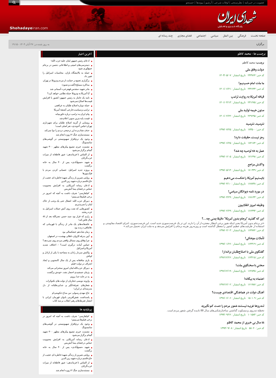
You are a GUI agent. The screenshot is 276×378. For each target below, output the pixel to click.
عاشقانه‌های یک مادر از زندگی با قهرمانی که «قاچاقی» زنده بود (67, 226)
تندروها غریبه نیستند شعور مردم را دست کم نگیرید (232, 306)
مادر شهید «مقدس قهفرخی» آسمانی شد (69, 89)
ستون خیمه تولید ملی (251, 110)
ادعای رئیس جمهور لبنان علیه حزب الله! (70, 61)
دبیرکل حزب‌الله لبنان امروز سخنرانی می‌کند (68, 268)
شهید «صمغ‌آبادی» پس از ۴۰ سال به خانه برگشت (67, 164)
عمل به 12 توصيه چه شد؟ (249, 151)
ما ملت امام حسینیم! (251, 83)
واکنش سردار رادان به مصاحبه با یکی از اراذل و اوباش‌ (67, 254)
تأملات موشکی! (254, 238)
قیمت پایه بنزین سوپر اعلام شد (74, 118)
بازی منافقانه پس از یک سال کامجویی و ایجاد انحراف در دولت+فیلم (67, 262)
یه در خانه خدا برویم (79, 276)
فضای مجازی (184, 36)
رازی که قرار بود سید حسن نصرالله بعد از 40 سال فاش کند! (67, 218)
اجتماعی (201, 36)
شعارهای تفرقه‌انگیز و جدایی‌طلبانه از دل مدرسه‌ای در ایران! (67, 287)
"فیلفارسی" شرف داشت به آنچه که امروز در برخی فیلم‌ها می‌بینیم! (67, 195)
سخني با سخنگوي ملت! (250, 265)
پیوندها (199, 2)
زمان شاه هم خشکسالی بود (75, 232)
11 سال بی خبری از (245, 322)
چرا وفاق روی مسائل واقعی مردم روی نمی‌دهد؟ (66, 240)
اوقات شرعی (221, 2)
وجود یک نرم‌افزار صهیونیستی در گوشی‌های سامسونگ (67, 141)
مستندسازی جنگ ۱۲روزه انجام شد (72, 135)
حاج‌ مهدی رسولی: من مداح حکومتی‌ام (70, 293)
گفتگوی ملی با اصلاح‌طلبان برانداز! (243, 252)
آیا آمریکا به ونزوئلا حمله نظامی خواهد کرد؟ (68, 93)
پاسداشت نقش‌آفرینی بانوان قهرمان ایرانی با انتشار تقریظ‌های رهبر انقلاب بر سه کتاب (67, 299)
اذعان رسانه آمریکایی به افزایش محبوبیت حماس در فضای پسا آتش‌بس (67, 187)
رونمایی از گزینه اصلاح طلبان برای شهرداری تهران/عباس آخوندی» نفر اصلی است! (67, 124)
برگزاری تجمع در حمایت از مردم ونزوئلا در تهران (66, 80)
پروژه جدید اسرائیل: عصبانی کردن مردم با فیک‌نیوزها (67, 172)
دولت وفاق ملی (254, 69)
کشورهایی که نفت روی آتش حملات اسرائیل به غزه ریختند (67, 210)
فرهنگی (242, 36)
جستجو (190, 2)
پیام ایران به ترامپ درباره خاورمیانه (72, 114)
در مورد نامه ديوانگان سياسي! (246, 191)
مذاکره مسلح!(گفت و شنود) (75, 85)
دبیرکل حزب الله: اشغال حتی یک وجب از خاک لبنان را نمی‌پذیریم (67, 203)
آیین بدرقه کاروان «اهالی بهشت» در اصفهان (68, 236)
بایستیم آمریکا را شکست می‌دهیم (244, 178)
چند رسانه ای (165, 36)
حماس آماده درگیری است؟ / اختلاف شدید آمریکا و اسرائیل (67, 246)
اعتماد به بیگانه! (254, 279)
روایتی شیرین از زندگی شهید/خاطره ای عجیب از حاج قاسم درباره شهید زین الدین (67, 179)
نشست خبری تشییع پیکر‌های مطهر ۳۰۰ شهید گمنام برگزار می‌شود (67, 148)
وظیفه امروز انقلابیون (251, 205)
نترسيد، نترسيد (255, 124)
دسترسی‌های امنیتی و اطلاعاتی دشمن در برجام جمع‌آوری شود (67, 67)
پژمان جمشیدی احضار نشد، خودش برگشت (68, 272)
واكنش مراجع (256, 164)
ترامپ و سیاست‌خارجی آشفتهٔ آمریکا (71, 110)
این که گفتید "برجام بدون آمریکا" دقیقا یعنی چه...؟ (233, 218)
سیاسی (214, 36)
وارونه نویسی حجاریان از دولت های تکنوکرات (67, 281)
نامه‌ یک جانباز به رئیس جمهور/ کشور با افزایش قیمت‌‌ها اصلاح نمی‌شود (67, 99)
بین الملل (228, 36)
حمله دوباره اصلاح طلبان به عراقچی (72, 105)
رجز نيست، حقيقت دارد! (249, 137)
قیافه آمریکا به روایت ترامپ (247, 97)
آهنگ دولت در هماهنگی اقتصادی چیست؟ (238, 292)
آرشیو (208, 2)
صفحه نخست (258, 36)
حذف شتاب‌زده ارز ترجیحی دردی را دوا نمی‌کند (66, 130)
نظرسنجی (236, 2)
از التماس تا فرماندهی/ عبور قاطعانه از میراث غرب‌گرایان (67, 156)
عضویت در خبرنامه (254, 2)
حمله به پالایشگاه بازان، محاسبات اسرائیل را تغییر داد (67, 74)
